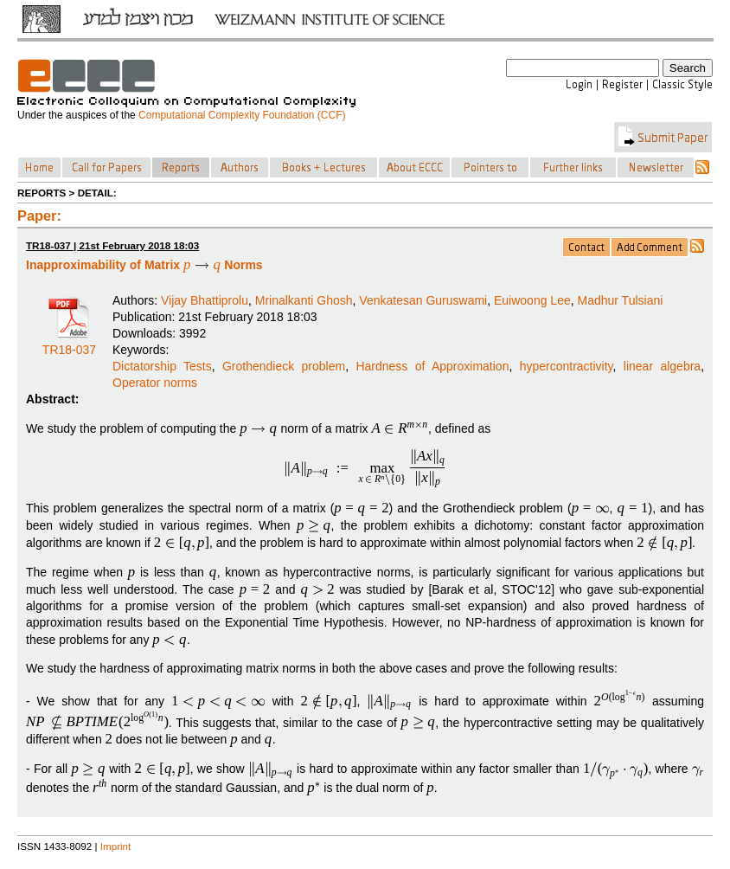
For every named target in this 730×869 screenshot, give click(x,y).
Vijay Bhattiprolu (204, 300)
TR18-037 (69, 343)
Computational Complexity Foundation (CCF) (241, 115)
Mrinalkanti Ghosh (304, 300)
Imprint (115, 846)
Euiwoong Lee (532, 300)
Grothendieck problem (283, 366)
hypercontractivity (566, 366)
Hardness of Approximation (432, 366)
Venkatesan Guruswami (423, 300)
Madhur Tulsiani (620, 300)
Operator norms (154, 382)
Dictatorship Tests (162, 366)
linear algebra (662, 366)
